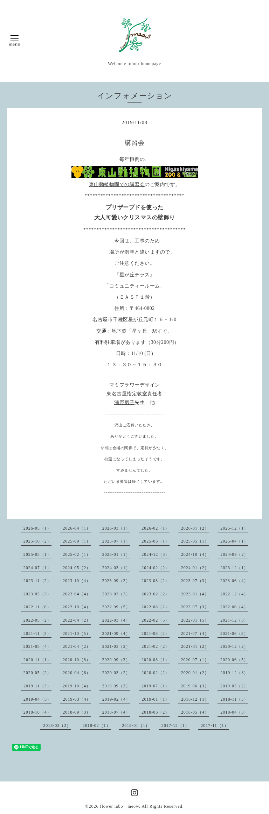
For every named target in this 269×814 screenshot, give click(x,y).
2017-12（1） (175, 725)
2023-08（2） (156, 580)
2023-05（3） (37, 594)
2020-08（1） (156, 659)
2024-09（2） (234, 554)
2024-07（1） (37, 567)
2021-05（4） (37, 646)
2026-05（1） (37, 528)
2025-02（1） (77, 554)
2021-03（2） (116, 646)
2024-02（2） (156, 567)
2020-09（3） (116, 659)
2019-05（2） (234, 686)
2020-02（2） (156, 672)
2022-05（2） (37, 620)
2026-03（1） (116, 528)
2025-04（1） (234, 541)
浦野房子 (124, 402)
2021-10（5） (77, 633)
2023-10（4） (77, 580)
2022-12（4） (234, 594)
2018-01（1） (136, 725)
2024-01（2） (195, 567)
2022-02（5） (156, 620)
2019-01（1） (156, 699)
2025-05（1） (195, 541)
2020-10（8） (77, 659)
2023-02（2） (156, 594)
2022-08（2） (156, 606)
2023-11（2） (37, 580)
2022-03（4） (116, 620)
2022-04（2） (77, 620)
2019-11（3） (37, 686)
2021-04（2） (77, 646)
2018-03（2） (57, 725)
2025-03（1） (37, 554)
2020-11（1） (37, 659)
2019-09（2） (116, 686)
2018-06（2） (156, 712)
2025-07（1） (116, 541)
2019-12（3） (234, 672)
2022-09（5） (116, 606)
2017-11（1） (215, 725)
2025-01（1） (116, 554)
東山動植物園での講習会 (117, 184)
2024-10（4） (195, 554)
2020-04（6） (77, 672)
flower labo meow (119, 806)
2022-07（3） (195, 606)
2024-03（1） (116, 567)
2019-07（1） (156, 686)
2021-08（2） (156, 633)
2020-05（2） (37, 672)
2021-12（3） (234, 620)
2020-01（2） (195, 672)
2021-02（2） (156, 646)
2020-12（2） (234, 646)
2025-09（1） (77, 541)
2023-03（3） (116, 594)
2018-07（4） (116, 712)
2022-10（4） (77, 606)
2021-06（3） (234, 633)
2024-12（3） (156, 554)
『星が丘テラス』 (134, 274)
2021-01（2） (195, 646)
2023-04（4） (77, 594)
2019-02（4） (116, 699)
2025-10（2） (37, 541)
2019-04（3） (37, 699)
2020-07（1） (195, 659)
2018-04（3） (234, 712)
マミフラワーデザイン (134, 385)
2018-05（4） (195, 712)
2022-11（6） (37, 606)
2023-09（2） (116, 580)
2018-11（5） (234, 699)
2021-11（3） (37, 633)
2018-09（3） (77, 712)
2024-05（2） (77, 567)
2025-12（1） (234, 528)
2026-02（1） (156, 528)
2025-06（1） (156, 541)
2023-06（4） (234, 580)
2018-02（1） (97, 725)
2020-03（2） (116, 672)
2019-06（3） (195, 686)
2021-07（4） (195, 633)
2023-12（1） (234, 567)
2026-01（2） (195, 528)
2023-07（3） (195, 580)
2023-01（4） (195, 594)
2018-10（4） (37, 712)
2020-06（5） (234, 659)
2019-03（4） (77, 699)
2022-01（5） (195, 620)
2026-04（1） (77, 528)
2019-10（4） (77, 686)
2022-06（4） (234, 606)
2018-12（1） (195, 699)
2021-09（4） (116, 633)
